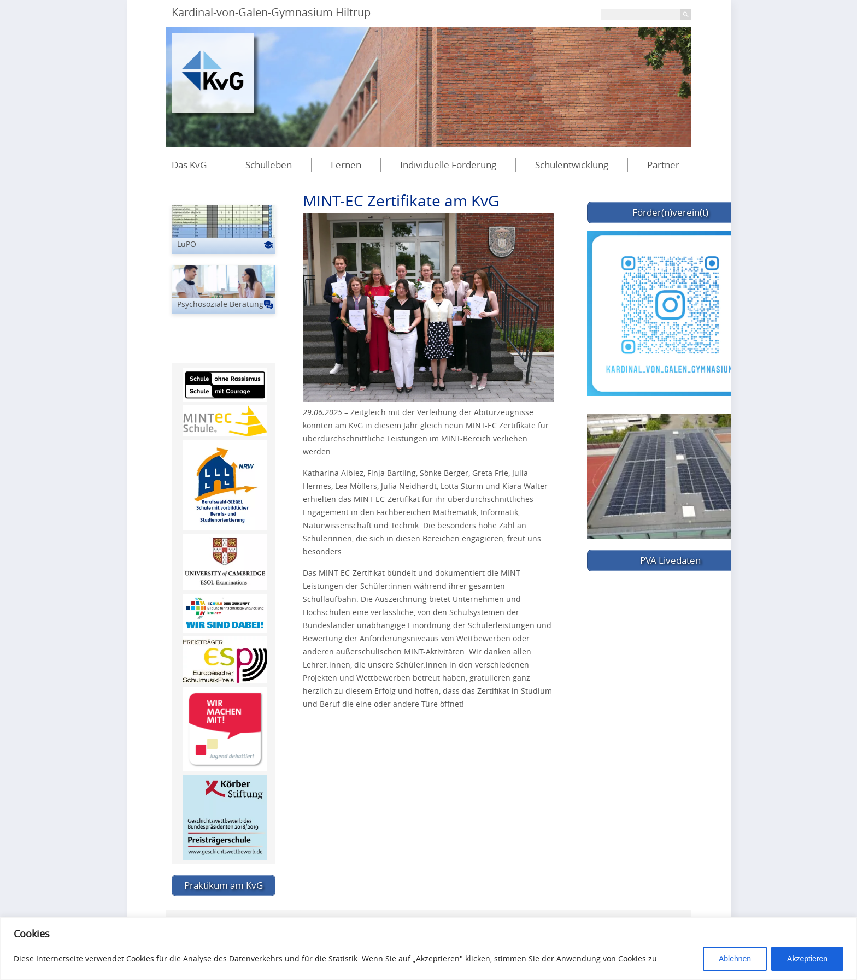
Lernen (346, 164)
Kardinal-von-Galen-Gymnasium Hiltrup (271, 12)
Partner (663, 164)
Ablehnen (735, 958)
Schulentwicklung (571, 164)
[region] (428, 948)
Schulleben (268, 164)
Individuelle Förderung (448, 164)
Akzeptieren (807, 958)
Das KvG (189, 164)
